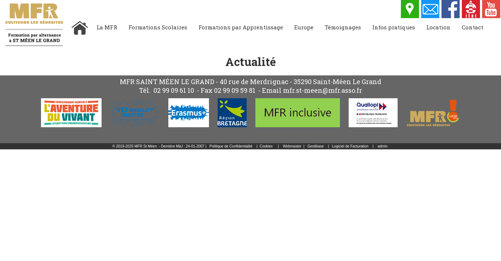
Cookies (265, 146)
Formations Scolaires (157, 27)
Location (438, 27)
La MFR (106, 27)
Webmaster (292, 146)
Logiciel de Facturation (350, 146)
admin (382, 146)
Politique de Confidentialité (230, 146)
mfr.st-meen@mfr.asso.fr (322, 90)
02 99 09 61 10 (173, 90)
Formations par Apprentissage (240, 27)
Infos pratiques (393, 27)
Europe (303, 27)
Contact (472, 27)
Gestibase (316, 146)
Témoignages (343, 27)
